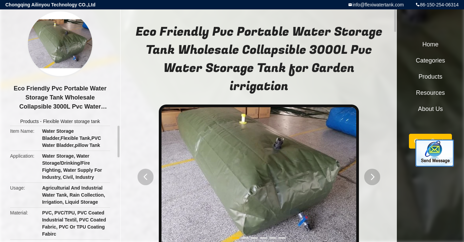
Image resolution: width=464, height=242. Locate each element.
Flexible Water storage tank (71, 121)
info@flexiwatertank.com (378, 4)
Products (29, 121)
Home (430, 44)
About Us (430, 109)
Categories (430, 60)
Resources (430, 92)
